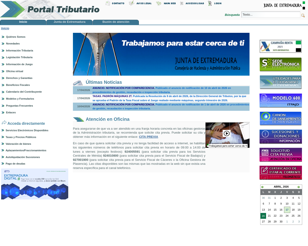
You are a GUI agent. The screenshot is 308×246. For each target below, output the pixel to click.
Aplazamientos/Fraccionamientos (26, 150)
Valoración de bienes (18, 143)
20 (262, 216)
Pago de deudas (15, 163)
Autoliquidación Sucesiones (23, 157)
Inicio (5, 28)
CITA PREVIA (148, 136)
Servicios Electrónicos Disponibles (27, 130)
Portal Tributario (50, 9)
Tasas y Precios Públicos (21, 137)
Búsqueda (232, 15)
